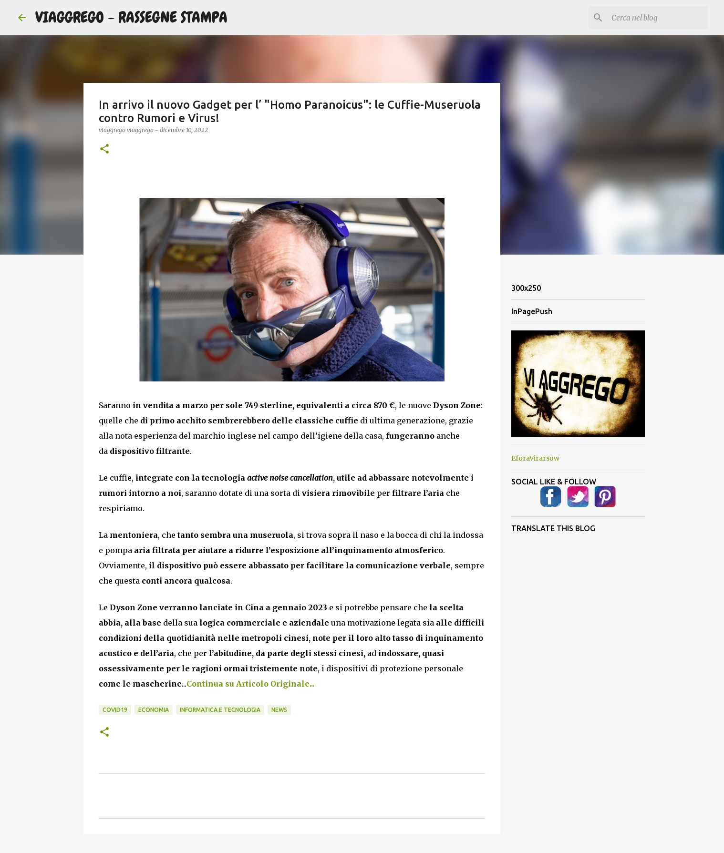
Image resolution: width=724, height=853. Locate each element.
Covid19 (115, 710)
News (279, 710)
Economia (153, 710)
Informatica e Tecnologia (220, 710)
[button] (104, 149)
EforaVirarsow (535, 458)
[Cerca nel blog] (658, 17)
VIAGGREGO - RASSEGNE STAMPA (131, 17)
